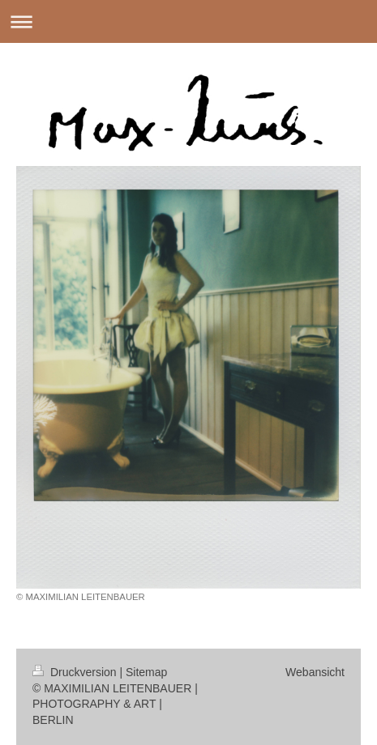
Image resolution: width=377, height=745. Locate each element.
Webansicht (315, 672)
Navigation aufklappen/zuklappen (188, 21)
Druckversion (75, 672)
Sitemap (146, 672)
